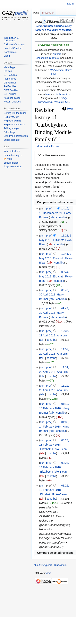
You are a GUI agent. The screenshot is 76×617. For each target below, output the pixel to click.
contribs (61, 217)
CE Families (10, 82)
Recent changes (12, 101)
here (48, 94)
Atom (9, 159)
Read (35, 20)
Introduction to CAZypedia (11, 39)
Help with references (14, 124)
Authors (57, 54)
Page (36, 12)
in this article (63, 94)
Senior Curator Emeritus (50, 25)
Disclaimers (60, 565)
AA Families (10, 86)
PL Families (10, 78)
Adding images (11, 128)
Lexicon (8, 71)
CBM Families (11, 90)
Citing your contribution (16, 136)
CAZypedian (56, 70)
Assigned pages (12, 98)
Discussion (48, 12)
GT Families (10, 94)
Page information (12, 166)
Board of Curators (13, 48)
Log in (70, 3)
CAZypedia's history (14, 44)
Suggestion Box (12, 140)
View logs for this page (48, 146)
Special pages (11, 162)
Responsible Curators (47, 57)
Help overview (11, 117)
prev (48, 208)
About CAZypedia (43, 565)
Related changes (12, 155)
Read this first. (62, 102)
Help (70, 108)
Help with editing (12, 120)
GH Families (10, 75)
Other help (9, 132)
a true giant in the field (58, 29)
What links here (12, 151)
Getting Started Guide (15, 113)
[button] (54, 155)
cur (42, 235)
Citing (7, 55)
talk (52, 217)
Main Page (9, 67)
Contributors (10, 52)
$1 (63, 230)
